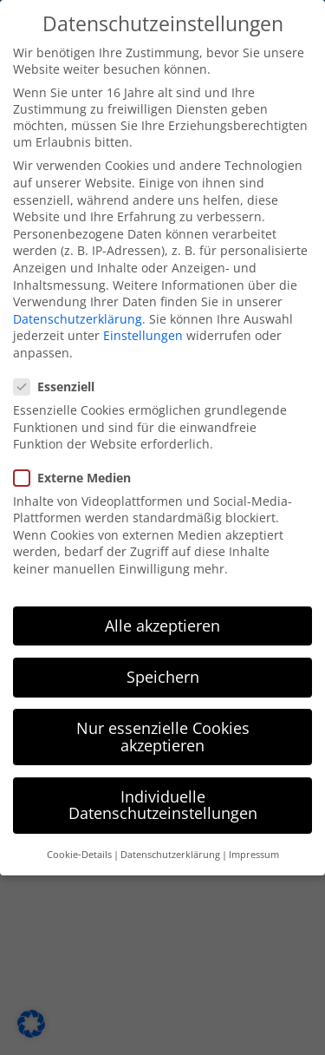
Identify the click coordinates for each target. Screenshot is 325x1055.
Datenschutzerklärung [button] (170, 848)
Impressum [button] (254, 848)
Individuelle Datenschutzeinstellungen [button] (162, 798)
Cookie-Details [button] (79, 848)
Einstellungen (143, 328)
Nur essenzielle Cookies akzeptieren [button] (163, 730)
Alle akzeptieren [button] (162, 618)
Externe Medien (79, 470)
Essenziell (61, 379)
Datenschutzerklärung (77, 312)
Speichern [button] (163, 669)
